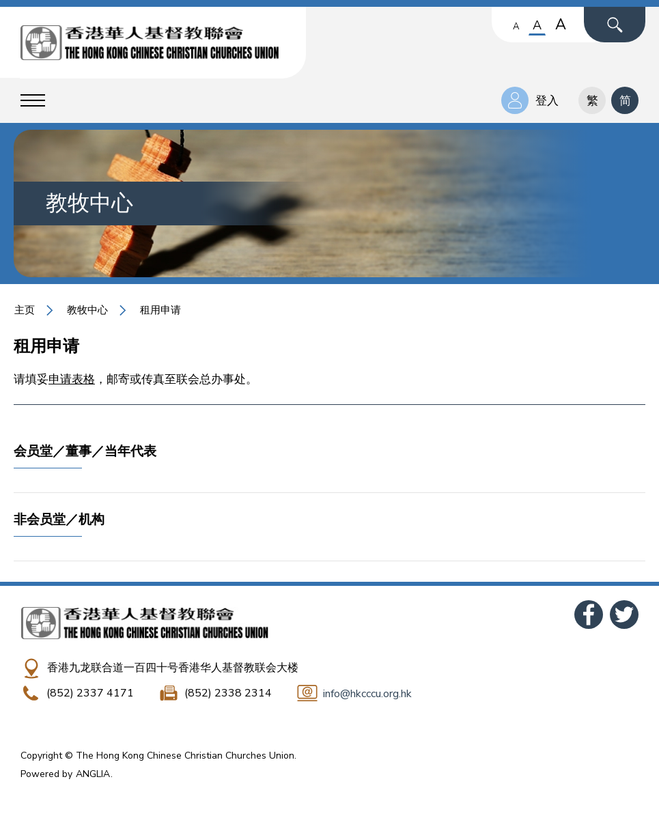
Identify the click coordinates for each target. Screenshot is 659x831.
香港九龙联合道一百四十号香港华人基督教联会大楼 (172, 667)
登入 (547, 101)
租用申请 (160, 310)
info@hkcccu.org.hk (367, 693)
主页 (24, 310)
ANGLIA (93, 773)
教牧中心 (87, 310)
